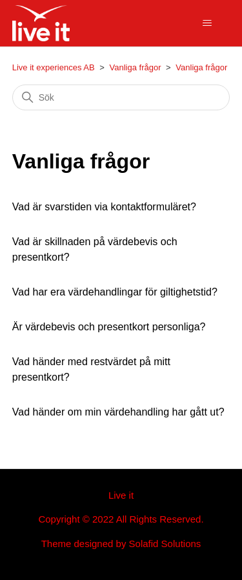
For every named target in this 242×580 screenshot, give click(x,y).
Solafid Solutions (165, 543)
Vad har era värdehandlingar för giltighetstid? (114, 291)
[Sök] (121, 97)
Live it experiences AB (53, 67)
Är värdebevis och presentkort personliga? (109, 326)
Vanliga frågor (135, 67)
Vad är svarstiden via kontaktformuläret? (104, 206)
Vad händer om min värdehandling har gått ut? (118, 411)
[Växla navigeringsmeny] (207, 23)
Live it (121, 495)
